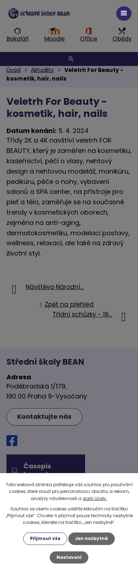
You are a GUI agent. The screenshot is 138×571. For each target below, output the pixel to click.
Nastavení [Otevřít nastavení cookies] (69, 557)
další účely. (95, 498)
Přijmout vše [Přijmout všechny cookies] (45, 538)
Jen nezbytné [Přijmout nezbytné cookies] (91, 538)
